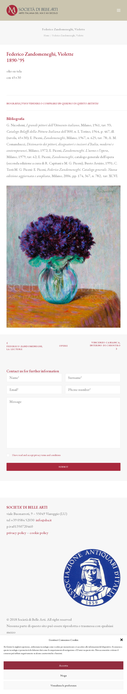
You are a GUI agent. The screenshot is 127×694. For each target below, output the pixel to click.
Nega (63, 675)
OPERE (63, 345)
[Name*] (34, 377)
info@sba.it (44, 520)
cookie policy (39, 532)
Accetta (63, 665)
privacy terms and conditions (47, 455)
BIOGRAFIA (13, 103)
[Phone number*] (93, 389)
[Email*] (34, 389)
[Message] (63, 422)
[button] (121, 640)
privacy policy (16, 532)
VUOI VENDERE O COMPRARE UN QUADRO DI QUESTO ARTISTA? (60, 103)
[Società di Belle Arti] (32, 10)
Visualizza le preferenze (64, 685)
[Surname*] (93, 377)
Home (46, 35)
